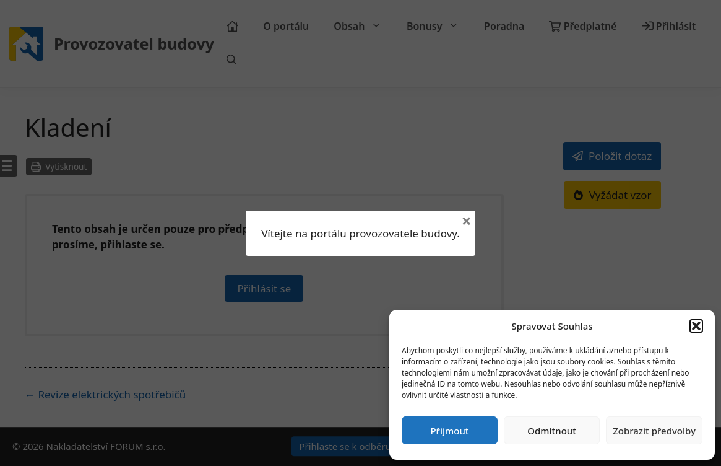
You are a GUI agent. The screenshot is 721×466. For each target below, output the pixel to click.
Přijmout (449, 430)
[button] (696, 326)
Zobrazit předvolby (654, 430)
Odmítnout (551, 430)
